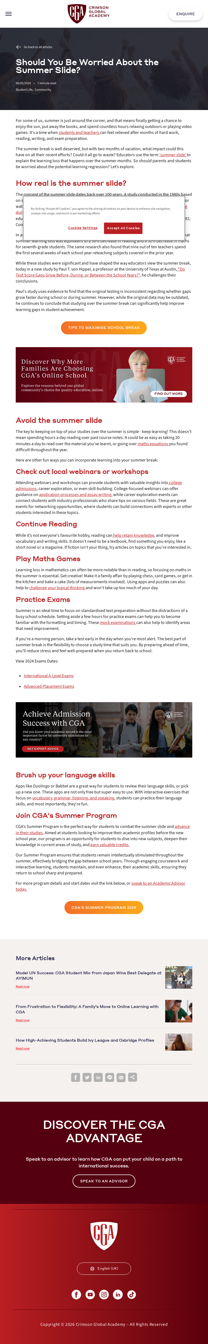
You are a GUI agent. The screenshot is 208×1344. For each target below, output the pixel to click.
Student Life (25, 89)
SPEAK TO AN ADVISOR (104, 1181)
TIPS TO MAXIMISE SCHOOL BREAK (104, 328)
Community (43, 89)
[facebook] (75, 1077)
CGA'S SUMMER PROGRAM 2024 (104, 908)
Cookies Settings (82, 228)
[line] (109, 1077)
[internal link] (186, 13)
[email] (121, 1077)
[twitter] (87, 1077)
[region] (104, 218)
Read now (23, 986)
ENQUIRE (185, 14)
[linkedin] (98, 1077)
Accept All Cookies (123, 228)
